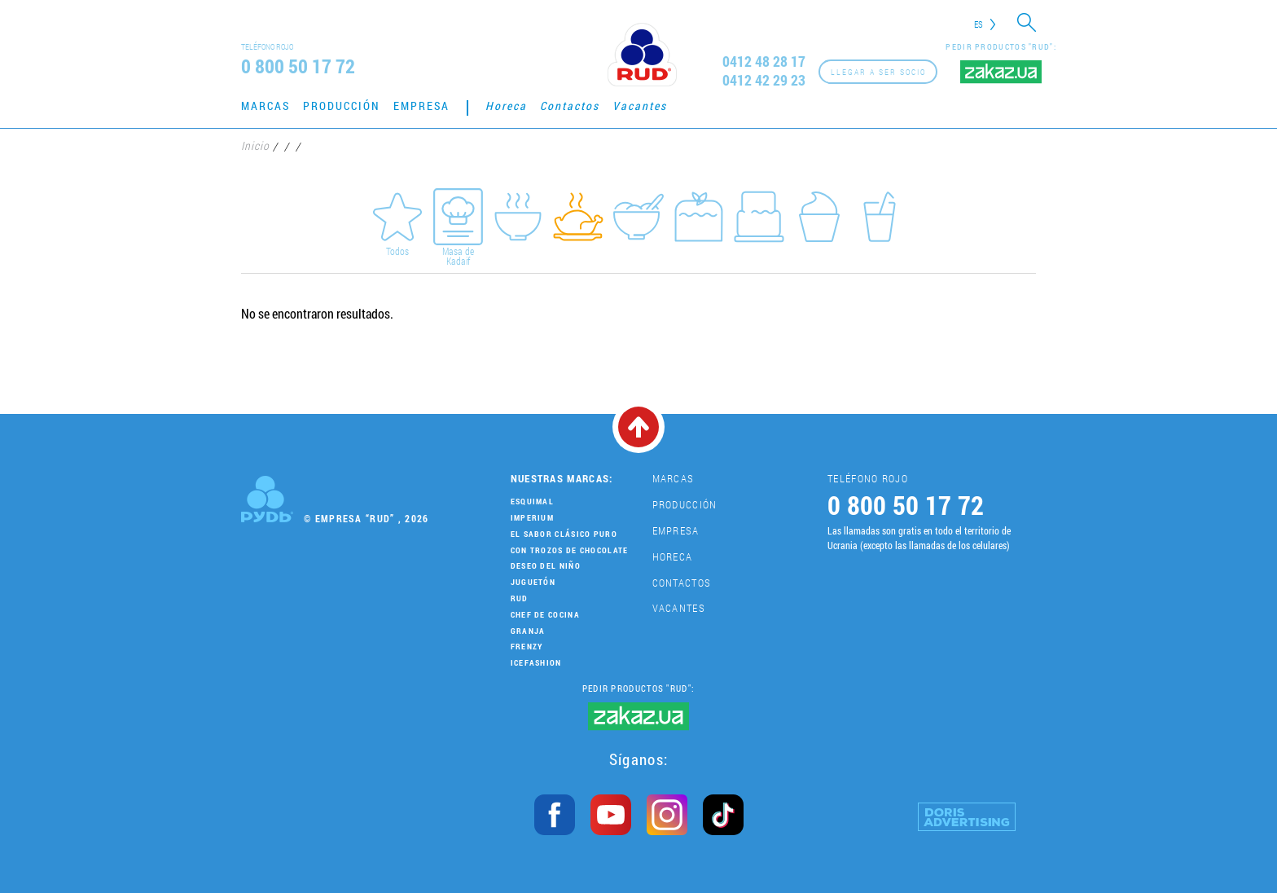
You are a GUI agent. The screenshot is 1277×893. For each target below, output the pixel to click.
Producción (341, 105)
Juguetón (533, 582)
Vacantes (639, 105)
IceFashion (536, 663)
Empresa (421, 105)
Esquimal (532, 501)
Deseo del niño (546, 566)
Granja (528, 631)
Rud (520, 598)
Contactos (569, 105)
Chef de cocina (545, 614)
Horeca (506, 105)
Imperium (532, 517)
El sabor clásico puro (564, 534)
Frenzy (527, 646)
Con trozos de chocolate (570, 550)
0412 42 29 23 (763, 80)
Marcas (265, 105)
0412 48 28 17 (763, 61)
